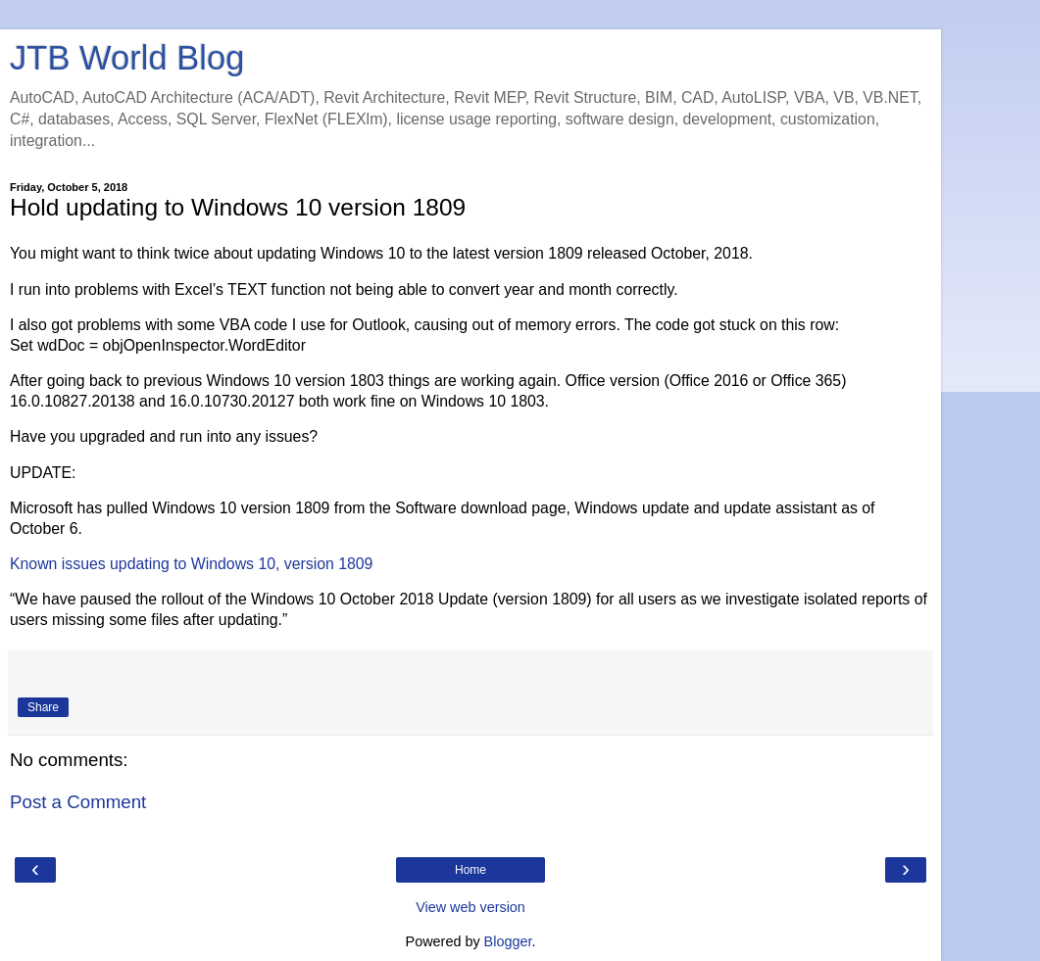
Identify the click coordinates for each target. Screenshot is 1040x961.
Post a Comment (78, 802)
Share (43, 707)
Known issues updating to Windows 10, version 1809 (191, 563)
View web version (470, 907)
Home (470, 870)
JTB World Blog (127, 57)
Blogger (508, 941)
